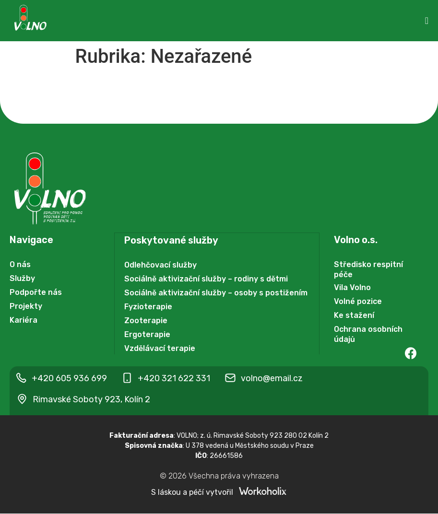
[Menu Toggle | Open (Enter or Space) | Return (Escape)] (426, 20)
